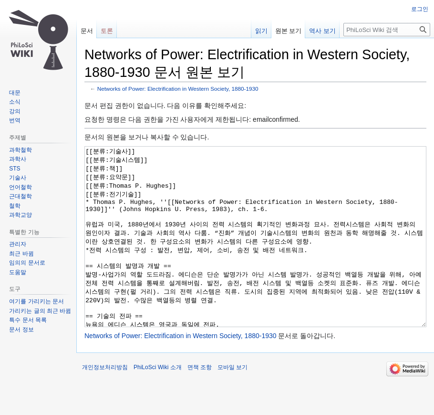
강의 (15, 111)
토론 (107, 30)
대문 (15, 92)
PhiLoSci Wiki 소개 (158, 403)
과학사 (17, 159)
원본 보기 (288, 30)
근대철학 (20, 196)
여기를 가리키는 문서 (36, 301)
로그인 (419, 9)
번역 (15, 120)
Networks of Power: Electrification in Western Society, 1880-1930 (177, 88)
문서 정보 (21, 329)
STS (14, 168)
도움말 (17, 272)
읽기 (261, 30)
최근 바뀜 (21, 253)
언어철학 (20, 187)
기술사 (17, 177)
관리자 (17, 244)
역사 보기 (322, 30)
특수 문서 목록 (28, 320)
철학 (15, 205)
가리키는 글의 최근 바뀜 (40, 311)
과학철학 (20, 150)
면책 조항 (199, 403)
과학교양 (20, 215)
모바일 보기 (232, 403)
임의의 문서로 (27, 262)
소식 (15, 101)
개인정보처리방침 (105, 403)
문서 (87, 30)
